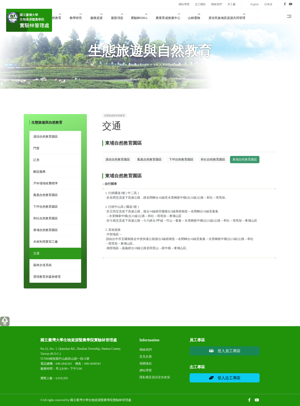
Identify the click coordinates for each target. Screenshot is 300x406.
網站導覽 (184, 4)
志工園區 (200, 4)
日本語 (268, 4)
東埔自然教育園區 (45, 231)
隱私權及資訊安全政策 (154, 377)
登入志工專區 (224, 378)
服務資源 (96, 16)
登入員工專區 (224, 351)
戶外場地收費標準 (45, 185)
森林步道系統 (42, 266)
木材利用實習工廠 (45, 243)
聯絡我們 (216, 4)
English (254, 4)
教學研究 (76, 16)
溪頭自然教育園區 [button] (117, 162)
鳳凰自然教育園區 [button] (149, 162)
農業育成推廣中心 (168, 16)
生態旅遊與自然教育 (138, 64)
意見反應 (145, 356)
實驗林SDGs (139, 16)
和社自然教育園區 (45, 220)
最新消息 (117, 16)
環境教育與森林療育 (47, 278)
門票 (36, 150)
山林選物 (194, 16)
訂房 (36, 161)
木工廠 (231, 4)
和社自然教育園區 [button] (213, 162)
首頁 (121, 64)
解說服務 (39, 173)
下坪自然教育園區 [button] (181, 162)
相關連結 (145, 363)
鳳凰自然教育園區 (45, 196)
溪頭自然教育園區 (45, 138)
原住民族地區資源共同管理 (227, 16)
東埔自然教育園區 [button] (244, 162)
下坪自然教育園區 (45, 208)
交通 (36, 255)
